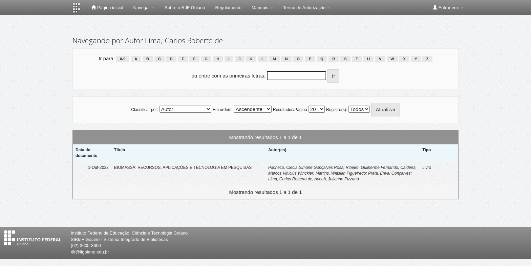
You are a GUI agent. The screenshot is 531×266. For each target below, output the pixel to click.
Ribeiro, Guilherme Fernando (372, 167)
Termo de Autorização (306, 7)
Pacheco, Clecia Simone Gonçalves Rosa (305, 167)
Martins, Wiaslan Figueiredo (341, 173)
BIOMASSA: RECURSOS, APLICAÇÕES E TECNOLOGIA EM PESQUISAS (183, 167)
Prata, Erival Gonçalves (389, 173)
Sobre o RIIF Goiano (185, 7)
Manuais (262, 7)
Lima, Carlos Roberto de (290, 179)
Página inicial (107, 7)
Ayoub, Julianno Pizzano (336, 179)
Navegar (144, 7)
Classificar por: (144, 109)
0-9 (122, 59)
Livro (426, 167)
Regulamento (228, 7)
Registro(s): (336, 109)
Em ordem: (223, 109)
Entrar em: (448, 7)
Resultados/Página (290, 109)
